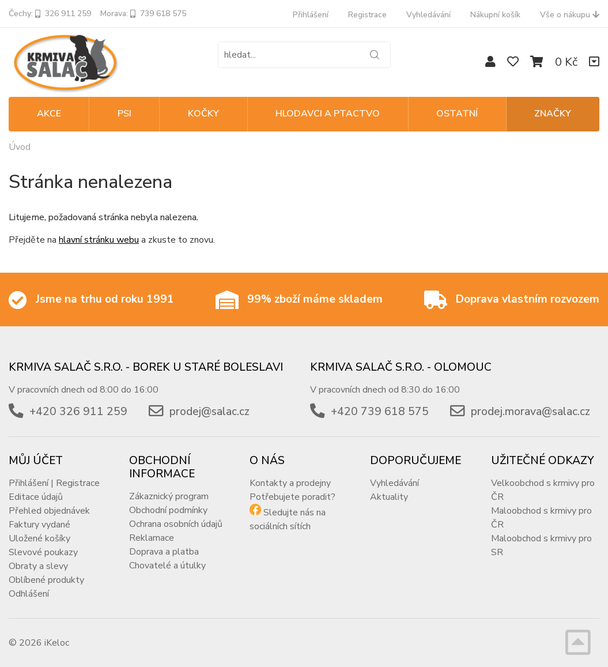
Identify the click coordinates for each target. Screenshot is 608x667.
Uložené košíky (39, 538)
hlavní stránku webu (99, 239)
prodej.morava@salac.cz (530, 411)
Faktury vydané (39, 524)
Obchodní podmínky (168, 510)
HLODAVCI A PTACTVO (327, 113)
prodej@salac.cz (209, 411)
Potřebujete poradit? (292, 497)
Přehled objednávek (49, 510)
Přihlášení (310, 14)
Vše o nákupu (569, 14)
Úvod (20, 147)
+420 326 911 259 (78, 411)
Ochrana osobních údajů (175, 524)
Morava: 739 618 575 (143, 13)
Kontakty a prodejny (290, 483)
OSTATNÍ (457, 113)
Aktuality (389, 497)
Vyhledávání (428, 14)
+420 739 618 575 (380, 411)
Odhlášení (29, 593)
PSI (124, 113)
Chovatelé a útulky (167, 565)
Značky (552, 113)
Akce (49, 113)
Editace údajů (36, 497)
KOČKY (203, 113)
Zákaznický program (169, 496)
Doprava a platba (164, 551)
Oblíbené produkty (46, 580)
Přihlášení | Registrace (54, 483)
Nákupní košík (495, 14)
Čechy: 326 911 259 (50, 13)
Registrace (367, 14)
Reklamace (151, 538)
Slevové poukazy (43, 552)
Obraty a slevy (38, 566)
